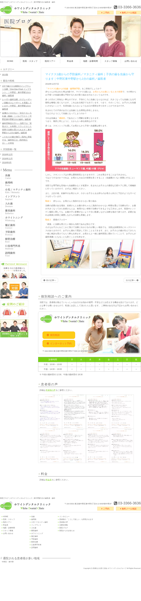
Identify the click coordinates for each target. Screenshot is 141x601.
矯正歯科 (16, 225)
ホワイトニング (16, 218)
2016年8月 (7, 162)
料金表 (70, 61)
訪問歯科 (16, 254)
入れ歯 (16, 204)
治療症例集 (63, 525)
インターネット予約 (59, 343)
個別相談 (53, 335)
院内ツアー (50, 61)
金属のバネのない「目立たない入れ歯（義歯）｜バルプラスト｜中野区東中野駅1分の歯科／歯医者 (17, 116)
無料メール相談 (128, 12)
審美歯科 (16, 211)
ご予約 (105, 12)
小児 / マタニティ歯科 (39, 522)
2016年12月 (7, 154)
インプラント (16, 197)
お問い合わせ (131, 61)
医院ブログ (63, 528)
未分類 (5, 74)
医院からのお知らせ (66, 531)
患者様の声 (51, 390)
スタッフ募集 (111, 61)
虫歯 (16, 176)
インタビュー (64, 517)
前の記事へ (49, 280)
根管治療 (16, 240)
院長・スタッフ (30, 61)
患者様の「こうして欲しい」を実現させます (75, 519)
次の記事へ (132, 280)
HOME (10, 61)
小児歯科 (16, 190)
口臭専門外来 (16, 247)
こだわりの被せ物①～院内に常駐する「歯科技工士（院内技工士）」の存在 (17, 140)
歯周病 (16, 183)
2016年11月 (7, 158)
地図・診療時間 (90, 61)
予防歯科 (16, 233)
